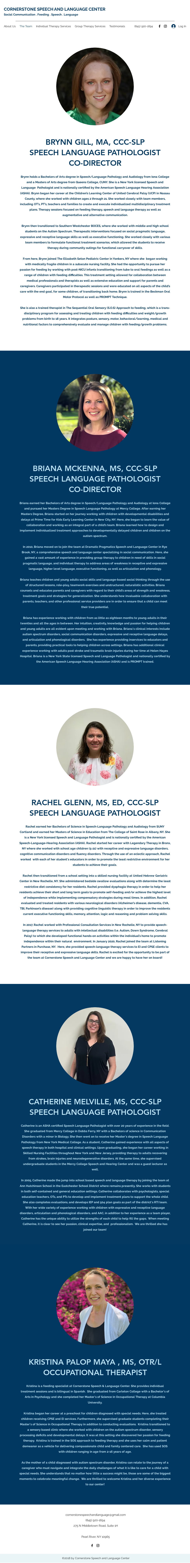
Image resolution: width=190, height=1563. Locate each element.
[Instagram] (165, 26)
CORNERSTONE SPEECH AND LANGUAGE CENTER (54, 9)
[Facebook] (160, 26)
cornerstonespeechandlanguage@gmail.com (96, 1515)
